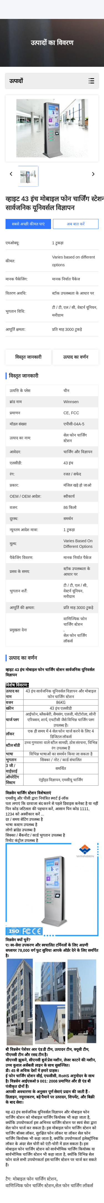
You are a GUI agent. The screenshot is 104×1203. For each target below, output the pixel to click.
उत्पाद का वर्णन (75, 357)
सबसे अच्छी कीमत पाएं (28, 224)
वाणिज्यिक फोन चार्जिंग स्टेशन (30, 1185)
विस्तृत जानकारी (28, 357)
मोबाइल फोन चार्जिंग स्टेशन (34, 1179)
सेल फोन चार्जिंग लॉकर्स (74, 1185)
